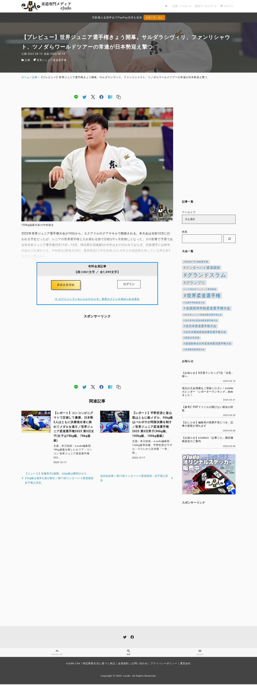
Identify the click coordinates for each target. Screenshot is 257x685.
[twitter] (84, 96)
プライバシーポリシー (163, 664)
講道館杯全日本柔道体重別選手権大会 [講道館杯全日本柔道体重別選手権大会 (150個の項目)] (208, 343)
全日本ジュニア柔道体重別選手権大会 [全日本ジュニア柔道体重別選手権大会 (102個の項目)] (203, 315)
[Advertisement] (97, 352)
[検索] (229, 238)
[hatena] (110, 96)
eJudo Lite (73, 664)
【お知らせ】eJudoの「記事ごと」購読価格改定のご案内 (207, 439)
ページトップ (57, 653)
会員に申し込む (154, 17)
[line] (76, 96)
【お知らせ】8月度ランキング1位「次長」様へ (208, 374)
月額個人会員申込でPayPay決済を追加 (112, 17)
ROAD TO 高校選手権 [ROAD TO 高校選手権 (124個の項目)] (196, 262)
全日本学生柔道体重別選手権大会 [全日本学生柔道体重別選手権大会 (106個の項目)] (201, 320)
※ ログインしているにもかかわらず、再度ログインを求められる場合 (97, 299)
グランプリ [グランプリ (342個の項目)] (195, 283)
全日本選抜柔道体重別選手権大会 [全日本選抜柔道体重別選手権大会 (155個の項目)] (205, 332)
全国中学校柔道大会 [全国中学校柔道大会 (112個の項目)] (195, 302)
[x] (93, 96)
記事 (27, 60)
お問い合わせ (139, 664)
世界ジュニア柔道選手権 (51, 60)
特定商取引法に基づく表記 (99, 664)
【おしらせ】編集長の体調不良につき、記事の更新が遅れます (207, 424)
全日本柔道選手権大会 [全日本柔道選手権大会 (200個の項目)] (201, 326)
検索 (184, 231)
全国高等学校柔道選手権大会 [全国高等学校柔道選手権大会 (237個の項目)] (208, 308)
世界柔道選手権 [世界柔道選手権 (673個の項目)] (204, 295)
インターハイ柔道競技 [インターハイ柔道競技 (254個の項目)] (203, 267)
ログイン (129, 284)
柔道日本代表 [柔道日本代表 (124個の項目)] (192, 338)
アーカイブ (189, 212)
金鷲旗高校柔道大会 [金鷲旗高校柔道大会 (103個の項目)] (195, 349)
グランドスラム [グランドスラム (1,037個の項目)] (206, 275)
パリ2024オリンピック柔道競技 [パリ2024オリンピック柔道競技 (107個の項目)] (200, 289)
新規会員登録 (66, 285)
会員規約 (123, 664)
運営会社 (185, 664)
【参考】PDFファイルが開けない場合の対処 (207, 409)
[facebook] (101, 96)
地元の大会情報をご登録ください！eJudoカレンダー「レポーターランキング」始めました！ (207, 391)
